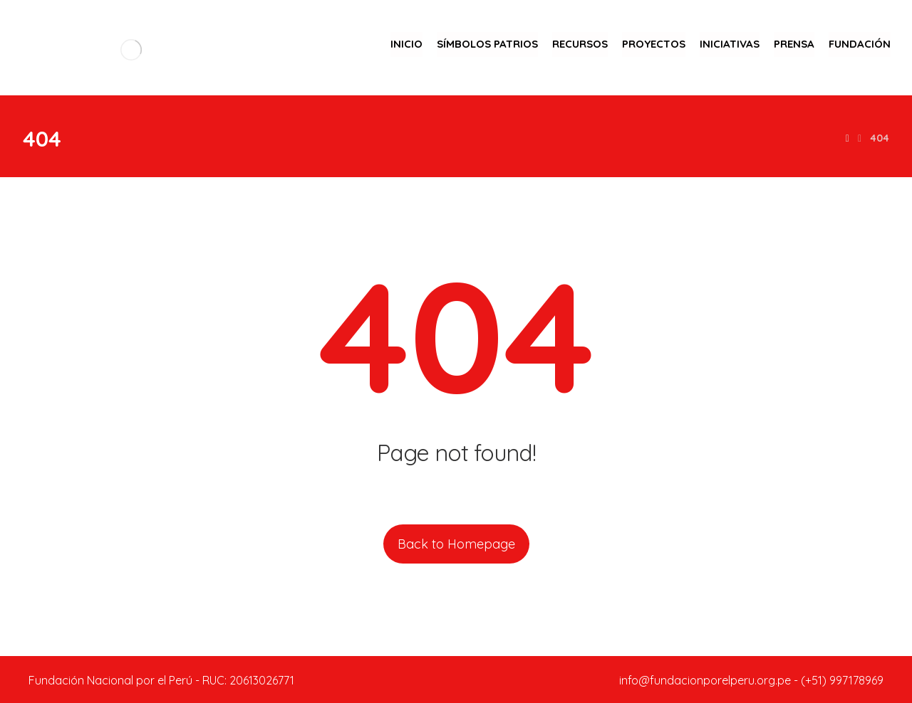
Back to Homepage (456, 544)
